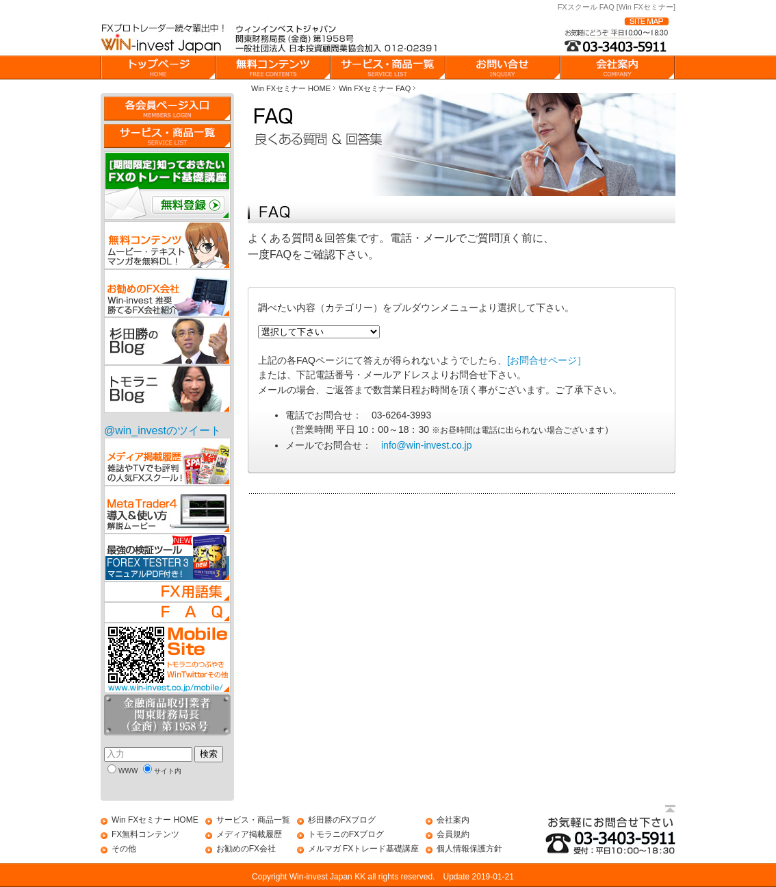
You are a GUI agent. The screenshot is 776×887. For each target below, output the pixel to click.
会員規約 (453, 834)
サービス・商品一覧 (253, 820)
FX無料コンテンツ (145, 834)
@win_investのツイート (162, 430)
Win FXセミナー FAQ (375, 88)
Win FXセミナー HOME (291, 88)
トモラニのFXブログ (346, 834)
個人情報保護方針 (469, 848)
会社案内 (453, 820)
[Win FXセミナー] (646, 7)
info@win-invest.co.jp (426, 445)
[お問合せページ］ (546, 360)
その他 (124, 848)
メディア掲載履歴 (249, 834)
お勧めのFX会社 (246, 848)
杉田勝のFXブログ (342, 820)
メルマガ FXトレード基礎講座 (363, 848)
